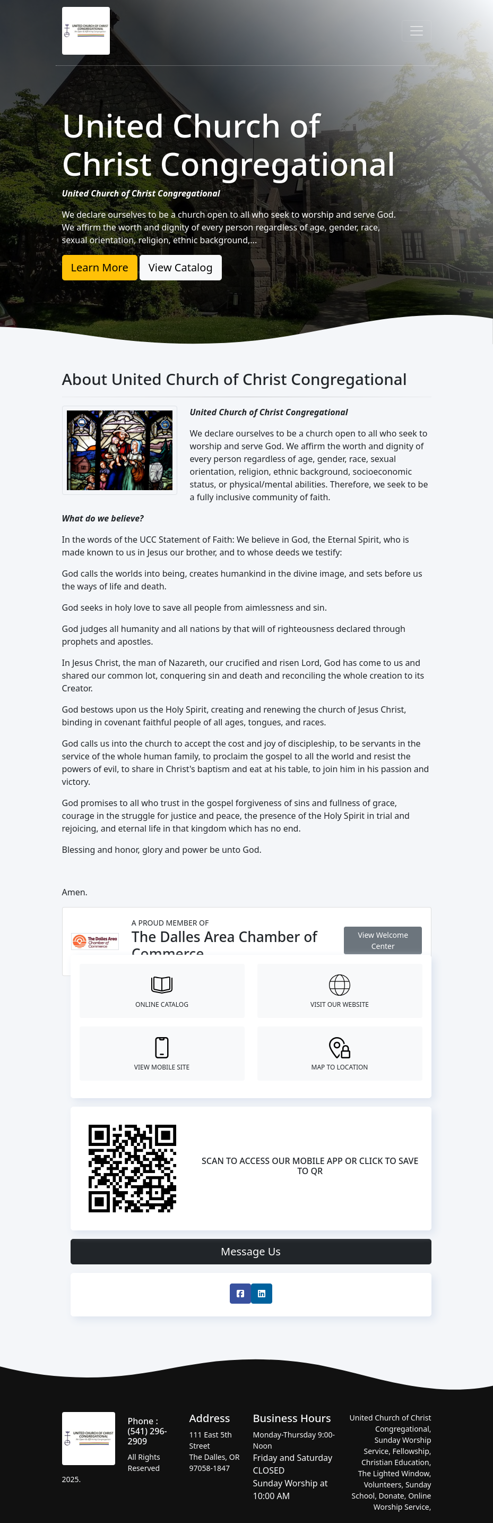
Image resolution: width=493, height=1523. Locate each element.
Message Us (251, 1251)
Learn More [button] (99, 267)
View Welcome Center (383, 940)
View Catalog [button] (181, 267)
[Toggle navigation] (416, 30)
